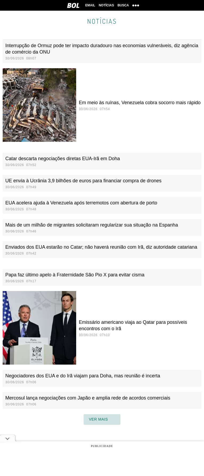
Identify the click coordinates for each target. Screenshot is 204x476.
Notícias (106, 5)
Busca (123, 5)
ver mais (102, 419)
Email (90, 5)
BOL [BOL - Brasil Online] (72, 5)
